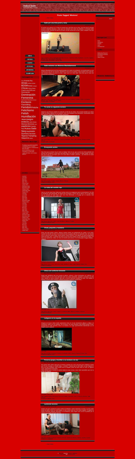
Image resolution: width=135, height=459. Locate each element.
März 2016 (24, 199)
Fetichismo (71, 57)
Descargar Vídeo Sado (47, 394)
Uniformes (82, 311)
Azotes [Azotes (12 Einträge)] (33, 83)
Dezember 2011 (26, 214)
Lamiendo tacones (51, 404)
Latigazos (73, 353)
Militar (68, 311)
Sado (99, 45)
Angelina (46, 396)
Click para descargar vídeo (48, 262)
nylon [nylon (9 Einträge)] (35, 124)
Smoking (77, 311)
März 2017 (24, 182)
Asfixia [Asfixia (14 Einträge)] (29, 83)
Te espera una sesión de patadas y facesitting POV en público (30, 145)
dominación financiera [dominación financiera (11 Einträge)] (26, 100)
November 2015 (26, 200)
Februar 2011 (25, 229)
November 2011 (26, 216)
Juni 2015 (24, 204)
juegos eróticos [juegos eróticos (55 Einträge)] (27, 120)
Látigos (57, 180)
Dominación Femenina (58, 57)
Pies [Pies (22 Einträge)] (22, 129)
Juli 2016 (24, 193)
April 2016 (24, 197)
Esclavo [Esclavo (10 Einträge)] (34, 100)
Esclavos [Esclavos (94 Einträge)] (26, 102)
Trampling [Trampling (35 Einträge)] (32, 136)
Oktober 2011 (25, 217)
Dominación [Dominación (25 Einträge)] (25, 92)
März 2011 (24, 227)
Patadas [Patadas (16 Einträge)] (33, 126)
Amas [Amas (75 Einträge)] (24, 83)
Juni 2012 (24, 206)
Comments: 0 (88, 25)
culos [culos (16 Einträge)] (27, 90)
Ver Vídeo (43, 137)
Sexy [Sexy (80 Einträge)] (24, 131)
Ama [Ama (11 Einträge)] (22, 81)
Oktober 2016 (25, 189)
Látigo (74, 264)
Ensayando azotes (51, 147)
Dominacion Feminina (103, 54)
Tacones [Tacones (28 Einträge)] (32, 134)
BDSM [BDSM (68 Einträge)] (24, 85)
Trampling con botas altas (28, 151)
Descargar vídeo (45, 309)
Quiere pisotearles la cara (28, 150)
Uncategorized (101, 46)
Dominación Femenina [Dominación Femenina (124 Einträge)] (28, 96)
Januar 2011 (25, 230)
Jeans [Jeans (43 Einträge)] (24, 119)
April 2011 (24, 226)
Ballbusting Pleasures (103, 53)
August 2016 (25, 191)
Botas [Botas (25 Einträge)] (30, 86)
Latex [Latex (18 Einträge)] (31, 122)
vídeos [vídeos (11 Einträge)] (31, 138)
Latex (75, 139)
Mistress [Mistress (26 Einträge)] (24, 124)
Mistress (43, 59)
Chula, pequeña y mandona (54, 228)
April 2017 (24, 180)
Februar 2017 (25, 183)
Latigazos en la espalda (52, 318)
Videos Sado (29, 6)
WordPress (61, 453)
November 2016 (26, 187)
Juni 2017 (24, 177)
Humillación (100, 42)
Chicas (51, 57)
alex (57, 25)
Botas (53, 99)
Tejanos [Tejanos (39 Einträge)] (24, 136)
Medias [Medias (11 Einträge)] (34, 122)
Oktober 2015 (25, 201)
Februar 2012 (25, 211)
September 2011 (26, 219)
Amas (45, 139)
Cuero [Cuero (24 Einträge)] (23, 90)
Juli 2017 (24, 176)
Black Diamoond (48, 99)
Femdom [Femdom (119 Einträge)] (26, 107)
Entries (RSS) (62, 454)
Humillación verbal (66, 353)
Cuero (52, 139)
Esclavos (66, 57)
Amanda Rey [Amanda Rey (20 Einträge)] (28, 81)
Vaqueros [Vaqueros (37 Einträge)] (25, 138)
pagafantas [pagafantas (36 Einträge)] (26, 126)
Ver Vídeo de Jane (46, 219)
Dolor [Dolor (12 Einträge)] (33, 90)
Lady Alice (86, 57)
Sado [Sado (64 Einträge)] (33, 128)
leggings (91, 57)
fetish (99, 40)
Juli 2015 (24, 203)
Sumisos (43, 397)
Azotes (48, 180)
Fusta (57, 221)
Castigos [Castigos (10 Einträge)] (35, 86)
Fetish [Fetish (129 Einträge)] (25, 113)
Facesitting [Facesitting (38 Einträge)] (25, 105)
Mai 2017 (24, 179)
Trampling (58, 59)
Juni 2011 (24, 223)
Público (82, 353)
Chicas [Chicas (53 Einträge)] (24, 88)
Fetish (76, 57)
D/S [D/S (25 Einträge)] (30, 90)
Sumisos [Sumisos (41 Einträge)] (25, 134)
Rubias (82, 264)
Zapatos (88, 437)
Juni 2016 (24, 194)
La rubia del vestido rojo (53, 187)
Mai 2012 (24, 207)
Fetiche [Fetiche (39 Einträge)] (35, 107)
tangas (59, 100)
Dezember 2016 (26, 186)
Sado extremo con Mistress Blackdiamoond (60, 65)
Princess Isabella (86, 139)
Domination (100, 55)
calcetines (46, 57)
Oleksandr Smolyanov (72, 453)
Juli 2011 (24, 221)
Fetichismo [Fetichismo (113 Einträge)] (27, 110)
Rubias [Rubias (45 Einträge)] (28, 128)
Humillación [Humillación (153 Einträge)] (28, 116)
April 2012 (24, 209)
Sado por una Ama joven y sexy (55, 23)
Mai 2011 (24, 224)
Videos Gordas (101, 57)
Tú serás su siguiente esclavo (55, 107)
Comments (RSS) (71, 454)
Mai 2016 (24, 196)
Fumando (58, 311)
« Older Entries (49, 18)
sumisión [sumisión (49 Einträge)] (31, 131)
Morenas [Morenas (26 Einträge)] (31, 124)
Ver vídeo (43, 54)
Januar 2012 (25, 213)
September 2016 (26, 190)
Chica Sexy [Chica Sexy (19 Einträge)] (31, 88)
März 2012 (24, 210)
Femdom (53, 180)
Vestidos (72, 221)
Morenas (66, 180)
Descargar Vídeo (45, 435)
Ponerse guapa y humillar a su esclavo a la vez (61, 360)
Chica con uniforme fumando (54, 271)
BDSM (48, 353)
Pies (47, 59)
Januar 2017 (25, 184)
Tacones (55, 100)
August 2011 (25, 220)
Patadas (99, 43)
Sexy (49, 59)
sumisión (53, 59)
